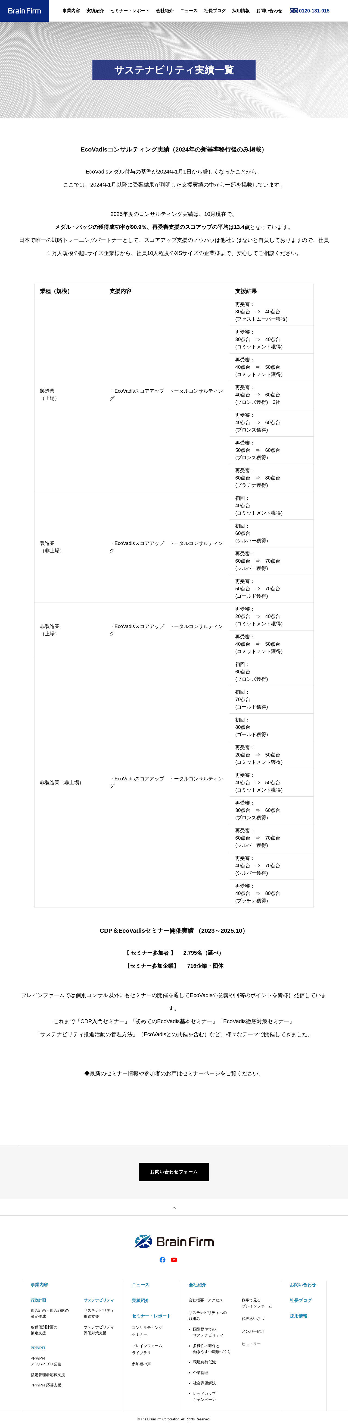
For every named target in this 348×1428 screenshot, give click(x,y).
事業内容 (71, 10)
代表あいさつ (253, 1319)
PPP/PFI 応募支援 (46, 1385)
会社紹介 (164, 10)
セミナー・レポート (130, 10)
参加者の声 (141, 1364)
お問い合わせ (269, 10)
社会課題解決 (204, 1383)
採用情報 (241, 10)
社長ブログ (215, 10)
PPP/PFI (38, 1348)
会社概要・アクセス (206, 1300)
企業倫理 (200, 1373)
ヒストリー (251, 1344)
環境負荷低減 (204, 1362)
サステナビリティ (99, 1300)
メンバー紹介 (253, 1331)
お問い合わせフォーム (174, 1172)
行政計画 (38, 1300)
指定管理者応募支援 (48, 1375)
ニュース (188, 10)
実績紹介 (95, 10)
